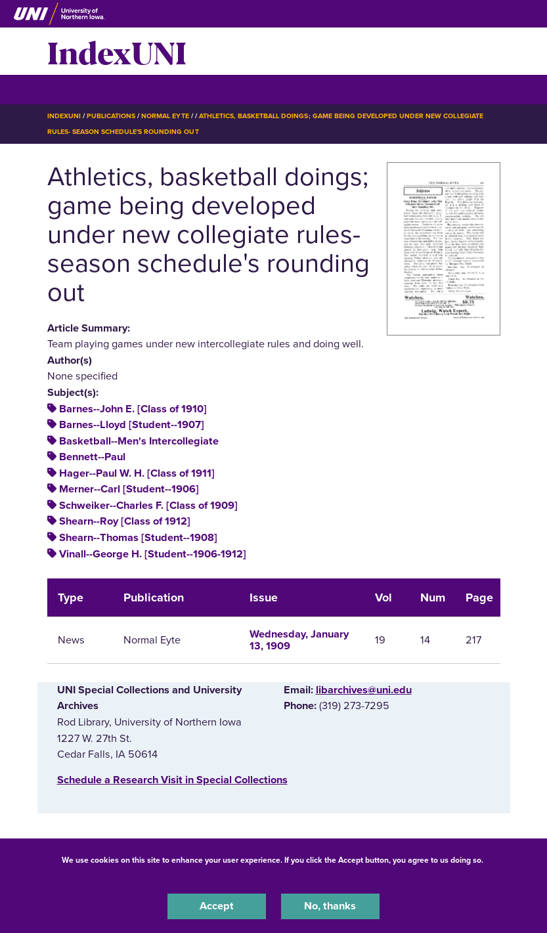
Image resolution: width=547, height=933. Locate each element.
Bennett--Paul (92, 457)
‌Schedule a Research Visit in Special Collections (172, 780)
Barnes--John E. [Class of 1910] (133, 409)
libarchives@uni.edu (364, 690)
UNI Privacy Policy (273, 876)
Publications (111, 116)
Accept (217, 906)
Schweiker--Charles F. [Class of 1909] (148, 505)
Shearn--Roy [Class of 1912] (124, 521)
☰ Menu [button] (70, 89)
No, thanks (330, 906)
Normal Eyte (164, 116)
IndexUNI (116, 51)
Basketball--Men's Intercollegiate (139, 441)
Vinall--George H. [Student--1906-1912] (152, 554)
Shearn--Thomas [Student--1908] (138, 537)
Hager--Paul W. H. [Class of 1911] (137, 473)
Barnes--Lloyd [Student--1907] (131, 424)
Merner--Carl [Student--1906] (129, 489)
